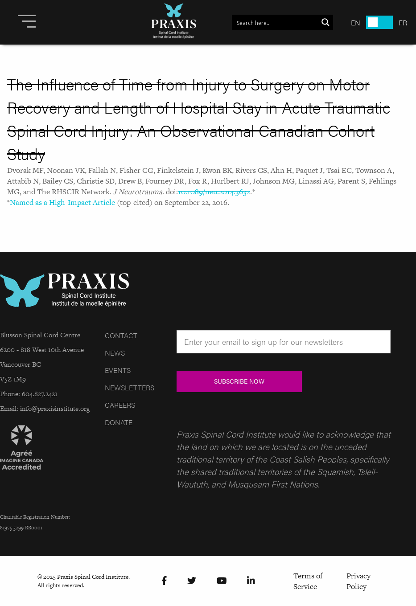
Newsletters (129, 387)
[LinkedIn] (251, 581)
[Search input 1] (275, 22)
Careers (120, 405)
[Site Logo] (174, 22)
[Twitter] (191, 581)
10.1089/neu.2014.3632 (214, 191)
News (115, 353)
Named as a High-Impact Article (62, 202)
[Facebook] (164, 581)
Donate (118, 422)
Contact (121, 335)
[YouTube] (222, 581)
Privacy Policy (358, 581)
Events (118, 370)
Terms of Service (308, 581)
